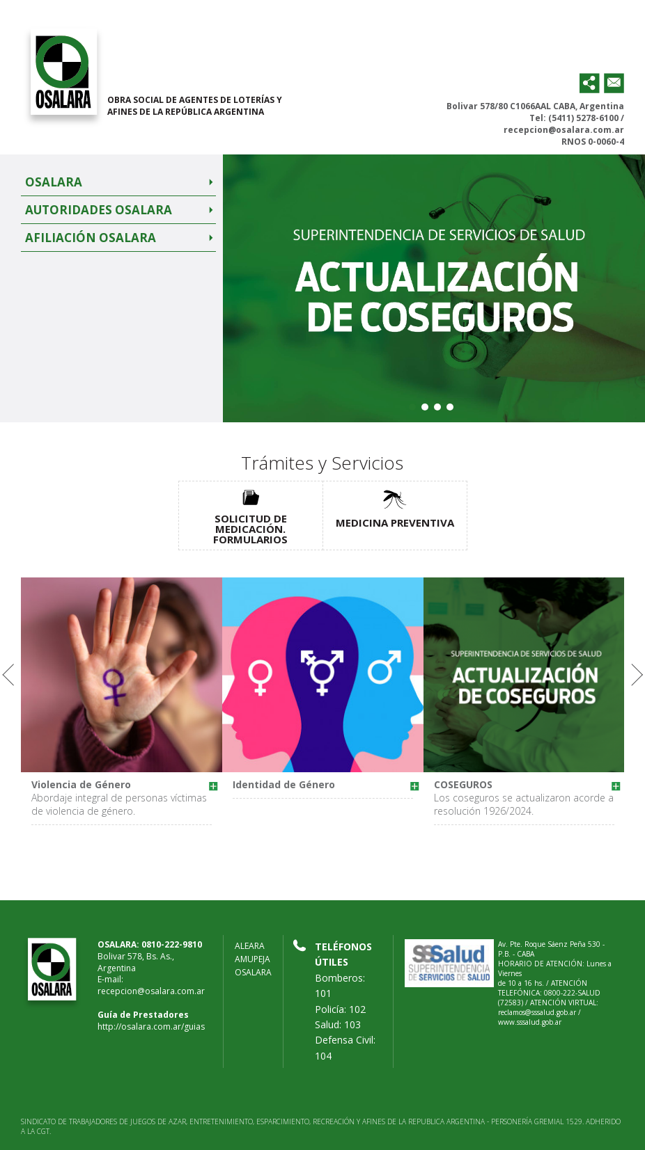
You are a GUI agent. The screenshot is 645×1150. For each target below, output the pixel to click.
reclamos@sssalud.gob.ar (537, 1012)
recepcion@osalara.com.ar (564, 130)
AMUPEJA (252, 959)
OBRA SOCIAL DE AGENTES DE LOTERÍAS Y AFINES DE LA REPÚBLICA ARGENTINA (194, 106)
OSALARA (253, 972)
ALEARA (250, 946)
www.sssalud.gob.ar (529, 1022)
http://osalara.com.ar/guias (151, 1026)
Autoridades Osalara (98, 210)
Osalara (53, 182)
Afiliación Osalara (90, 238)
